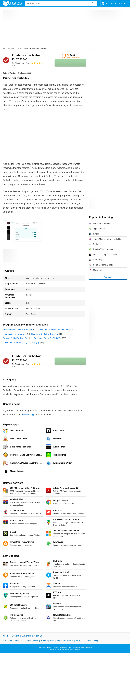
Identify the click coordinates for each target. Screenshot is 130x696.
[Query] (61, 3)
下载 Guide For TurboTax (14, 334)
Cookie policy (32, 641)
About (5, 636)
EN (122, 3)
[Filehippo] (12, 3)
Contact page (28, 414)
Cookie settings (92, 641)
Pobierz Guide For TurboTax (15, 338)
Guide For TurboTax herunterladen (53, 330)
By (18, 63)
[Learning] (19, 48)
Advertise (26, 636)
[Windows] (10, 48)
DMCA (79, 641)
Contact (15, 636)
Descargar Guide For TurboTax (48, 338)
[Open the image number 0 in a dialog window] (22, 231)
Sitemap (38, 636)
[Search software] (92, 3)
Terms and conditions (12, 641)
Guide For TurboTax (26, 357)
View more (108, 277)
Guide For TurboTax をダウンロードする (21, 343)
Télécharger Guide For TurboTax (17, 330)
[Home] (4, 48)
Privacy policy (47, 641)
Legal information (65, 641)
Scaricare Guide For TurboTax (44, 334)
